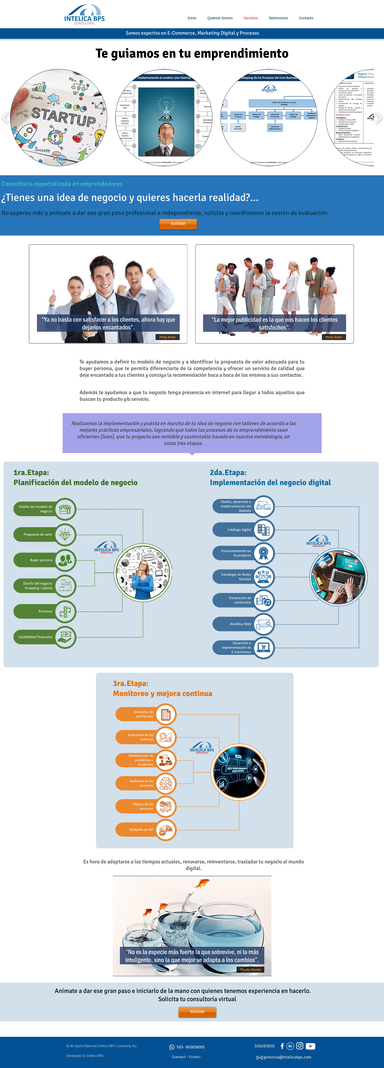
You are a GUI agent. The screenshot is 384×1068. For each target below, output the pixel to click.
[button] (58, 117)
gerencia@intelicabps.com (287, 1057)
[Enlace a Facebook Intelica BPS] (282, 1046)
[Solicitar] (178, 224)
